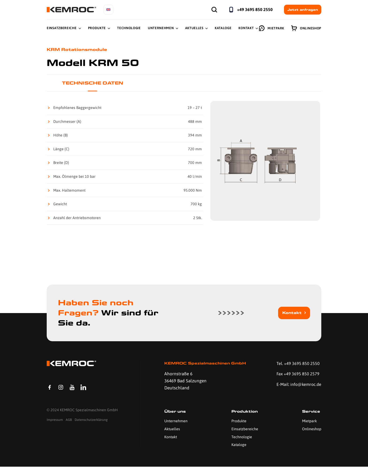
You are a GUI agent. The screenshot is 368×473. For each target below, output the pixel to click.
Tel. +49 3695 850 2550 (297, 364)
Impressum (55, 427)
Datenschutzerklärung (91, 427)
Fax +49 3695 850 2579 (297, 375)
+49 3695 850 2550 (255, 9)
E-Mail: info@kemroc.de (291, 389)
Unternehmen (161, 28)
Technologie (129, 28)
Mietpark (271, 28)
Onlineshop (306, 28)
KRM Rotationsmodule (78, 49)
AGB (69, 427)
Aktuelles (194, 28)
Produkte (97, 28)
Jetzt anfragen (302, 10)
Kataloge (223, 28)
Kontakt (246, 28)
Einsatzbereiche (62, 28)
